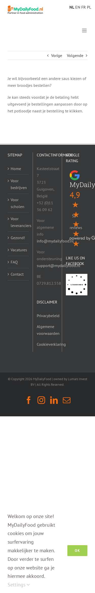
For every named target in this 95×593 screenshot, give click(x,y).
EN (77, 7)
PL (89, 7)
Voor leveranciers (18, 222)
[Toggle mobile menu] (84, 30)
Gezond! (18, 237)
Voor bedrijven (18, 184)
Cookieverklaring (51, 344)
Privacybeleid (48, 315)
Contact (17, 274)
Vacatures (18, 249)
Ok (77, 550)
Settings (19, 584)
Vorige (56, 55)
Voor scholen (17, 203)
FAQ (14, 261)
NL (71, 7)
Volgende (75, 55)
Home (16, 168)
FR (83, 7)
